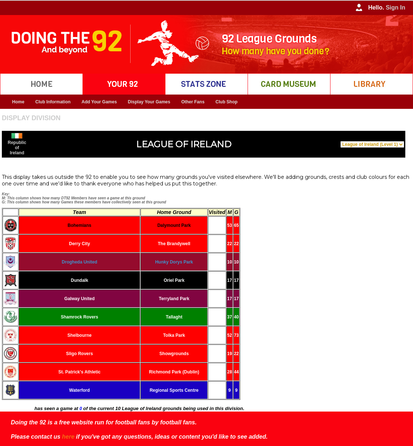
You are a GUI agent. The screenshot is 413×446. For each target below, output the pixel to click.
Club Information (52, 101)
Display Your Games (149, 101)
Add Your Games (99, 101)
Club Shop (227, 101)
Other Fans (192, 101)
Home (18, 101)
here (68, 437)
